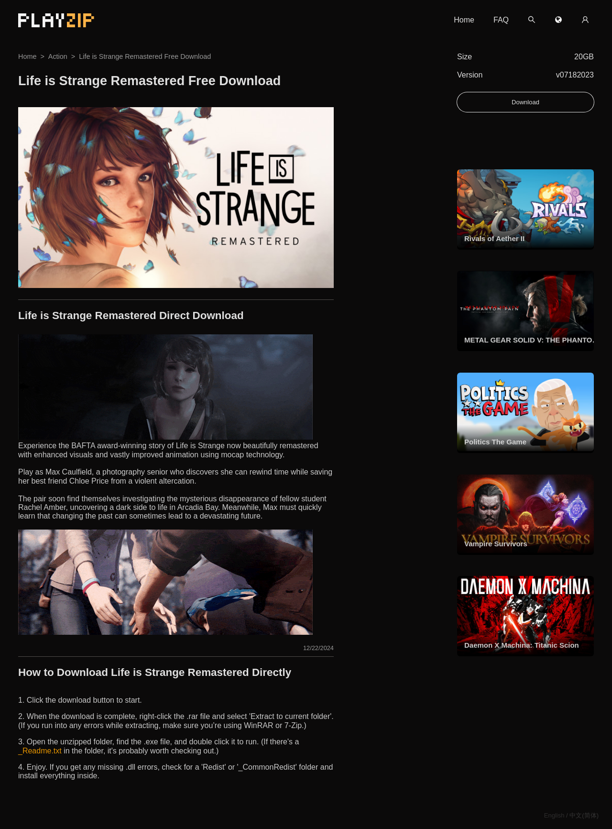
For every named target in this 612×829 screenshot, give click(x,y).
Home (464, 20)
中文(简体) (584, 815)
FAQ (501, 20)
